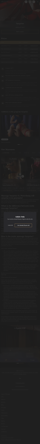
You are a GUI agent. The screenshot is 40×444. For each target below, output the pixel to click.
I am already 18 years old (23, 225)
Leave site (10, 225)
